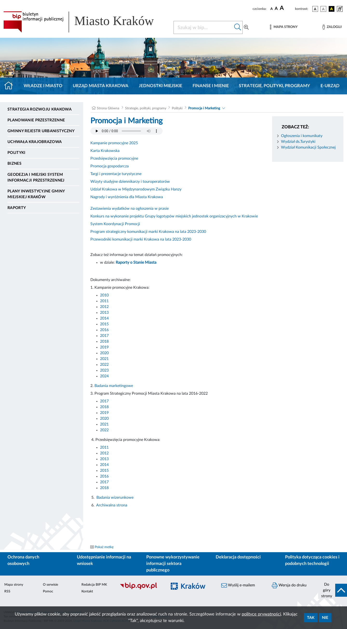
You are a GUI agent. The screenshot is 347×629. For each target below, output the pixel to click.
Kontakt (87, 591)
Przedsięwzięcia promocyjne (114, 158)
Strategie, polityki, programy (274, 86)
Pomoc (48, 591)
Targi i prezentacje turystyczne (115, 174)
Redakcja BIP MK (94, 584)
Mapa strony (13, 584)
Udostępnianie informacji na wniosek (104, 560)
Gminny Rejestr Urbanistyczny (40, 131)
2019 (104, 347)
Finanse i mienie (211, 86)
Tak (310, 618)
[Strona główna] (10, 85)
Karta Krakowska (105, 151)
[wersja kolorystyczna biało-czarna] (323, 9)
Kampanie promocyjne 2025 (114, 143)
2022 (104, 365)
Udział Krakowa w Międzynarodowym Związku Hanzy (135, 189)
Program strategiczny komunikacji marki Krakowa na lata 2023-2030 (148, 232)
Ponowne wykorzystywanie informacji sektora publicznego (173, 563)
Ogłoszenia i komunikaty (301, 136)
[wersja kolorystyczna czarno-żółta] (331, 9)
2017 (104, 336)
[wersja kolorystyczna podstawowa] (315, 9)
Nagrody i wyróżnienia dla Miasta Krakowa (126, 197)
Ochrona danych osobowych (23, 560)
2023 (104, 370)
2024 (104, 376)
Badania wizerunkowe (114, 497)
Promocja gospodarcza (109, 166)
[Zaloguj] (332, 27)
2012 (104, 307)
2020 (104, 353)
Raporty (16, 208)
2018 (104, 341)
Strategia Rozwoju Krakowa (39, 109)
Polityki (16, 153)
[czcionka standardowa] (271, 9)
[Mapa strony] (284, 27)
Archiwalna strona (111, 505)
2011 (104, 301)
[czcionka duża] (286, 8)
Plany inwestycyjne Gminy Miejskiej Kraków (36, 194)
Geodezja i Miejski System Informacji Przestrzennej (36, 177)
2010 (104, 295)
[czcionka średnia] (276, 9)
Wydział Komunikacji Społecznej (308, 147)
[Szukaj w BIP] (203, 27)
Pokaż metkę (104, 547)
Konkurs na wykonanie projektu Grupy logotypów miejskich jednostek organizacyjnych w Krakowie (174, 216)
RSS (7, 591)
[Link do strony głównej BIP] (85, 22)
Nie (325, 618)
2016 (104, 330)
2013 (105, 312)
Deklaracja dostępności (238, 557)
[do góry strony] (332, 590)
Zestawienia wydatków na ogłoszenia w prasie (129, 208)
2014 (104, 318)
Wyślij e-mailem (238, 585)
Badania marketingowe (113, 386)
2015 (104, 324)
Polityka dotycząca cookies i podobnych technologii (312, 560)
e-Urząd (330, 86)
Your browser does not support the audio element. (126, 131)
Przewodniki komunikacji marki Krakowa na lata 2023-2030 (140, 239)
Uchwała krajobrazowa (34, 142)
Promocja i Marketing (204, 108)
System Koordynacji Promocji (115, 224)
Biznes (14, 163)
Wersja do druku (289, 585)
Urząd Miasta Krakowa (100, 86)
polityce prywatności (261, 614)
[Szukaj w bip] (238, 27)
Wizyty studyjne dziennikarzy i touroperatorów (130, 181)
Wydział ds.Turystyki (298, 142)
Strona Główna (108, 108)
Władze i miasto (43, 86)
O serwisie (50, 584)
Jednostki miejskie (160, 86)
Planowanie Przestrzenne (36, 120)
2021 (104, 359)
